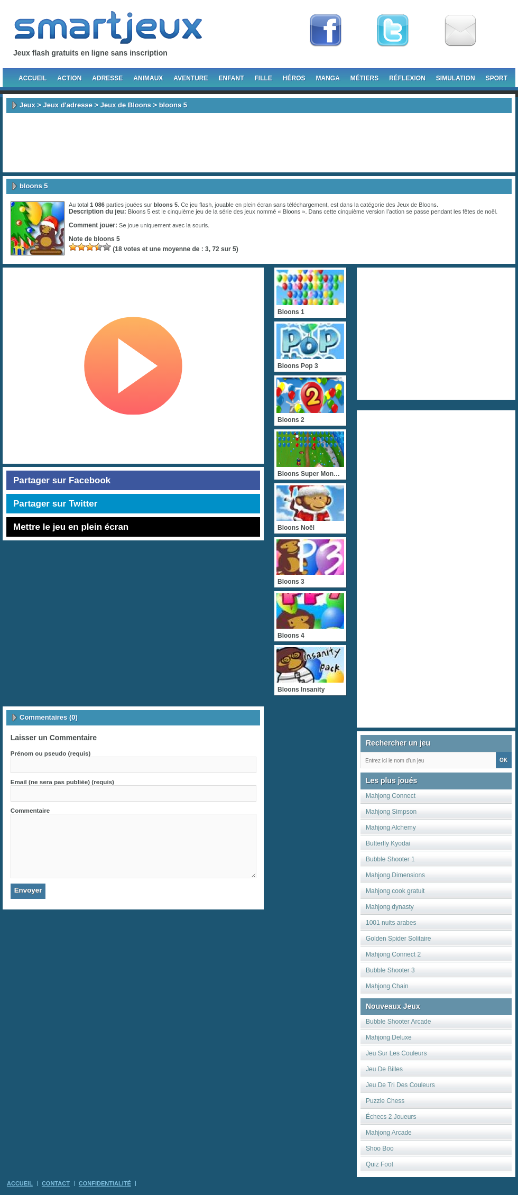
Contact (56, 1183)
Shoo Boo (380, 1148)
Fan (326, 31)
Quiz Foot (379, 1164)
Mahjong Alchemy (391, 827)
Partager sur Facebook (61, 480)
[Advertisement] (259, 143)
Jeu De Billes (384, 1069)
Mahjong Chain (387, 986)
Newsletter (460, 31)
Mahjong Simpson (391, 811)
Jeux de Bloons (125, 105)
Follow (393, 31)
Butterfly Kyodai (388, 843)
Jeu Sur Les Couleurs (396, 1053)
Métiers (364, 78)
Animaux (148, 78)
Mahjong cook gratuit (395, 891)
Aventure (190, 78)
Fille (263, 78)
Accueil (32, 78)
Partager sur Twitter (55, 504)
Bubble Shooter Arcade (398, 1021)
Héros (294, 78)
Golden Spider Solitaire (398, 938)
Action (69, 78)
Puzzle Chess (385, 1101)
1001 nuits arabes (391, 922)
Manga (328, 78)
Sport (496, 78)
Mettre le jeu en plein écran (70, 527)
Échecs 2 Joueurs (391, 1116)
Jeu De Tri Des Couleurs (400, 1085)
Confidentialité (105, 1183)
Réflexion (407, 78)
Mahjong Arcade (389, 1132)
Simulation (455, 78)
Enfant (231, 78)
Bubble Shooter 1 (390, 859)
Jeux (27, 105)
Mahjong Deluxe (389, 1037)
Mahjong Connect (390, 795)
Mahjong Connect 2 (393, 954)
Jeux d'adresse (67, 105)
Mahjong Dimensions (395, 875)
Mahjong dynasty (390, 907)
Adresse (107, 78)
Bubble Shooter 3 (390, 970)
